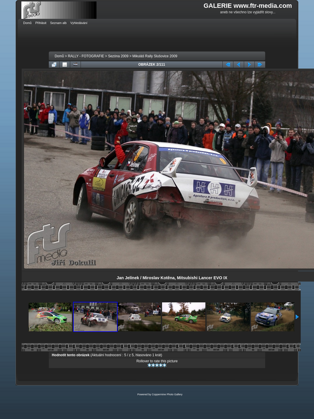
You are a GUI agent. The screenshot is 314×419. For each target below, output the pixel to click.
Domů (59, 56)
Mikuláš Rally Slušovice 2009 (154, 56)
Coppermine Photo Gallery (167, 394)
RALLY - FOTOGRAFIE (86, 56)
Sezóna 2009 (118, 56)
